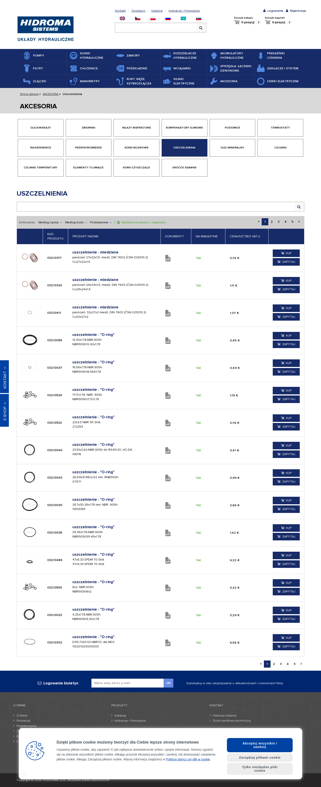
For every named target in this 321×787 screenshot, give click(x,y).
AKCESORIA (50, 94)
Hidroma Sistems (225, 715)
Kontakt (120, 11)
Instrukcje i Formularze (184, 11)
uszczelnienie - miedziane (95, 252)
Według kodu (76, 222)
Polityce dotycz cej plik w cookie (188, 759)
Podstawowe (101, 222)
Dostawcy (138, 11)
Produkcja (23, 721)
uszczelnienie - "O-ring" (93, 334)
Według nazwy (50, 222)
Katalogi (157, 11)
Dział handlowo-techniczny (232, 721)
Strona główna (29, 94)
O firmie (22, 715)
